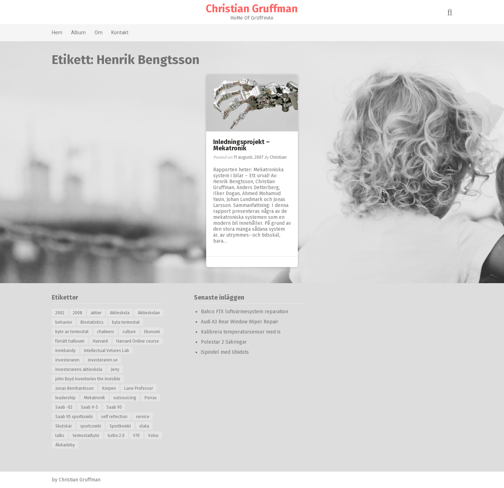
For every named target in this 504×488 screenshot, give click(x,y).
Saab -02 (64, 407)
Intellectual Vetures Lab (107, 350)
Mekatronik (94, 397)
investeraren (68, 360)
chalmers (105, 331)
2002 (60, 312)
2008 (78, 312)
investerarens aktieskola (79, 369)
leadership (66, 397)
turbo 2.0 (116, 435)
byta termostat (126, 322)
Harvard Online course (138, 341)
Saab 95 (114, 407)
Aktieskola (120, 312)
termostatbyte (86, 435)
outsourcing (125, 397)
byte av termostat (72, 331)
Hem (57, 32)
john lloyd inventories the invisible (88, 378)
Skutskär (64, 426)
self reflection (115, 416)
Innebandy (66, 350)
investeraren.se (103, 360)
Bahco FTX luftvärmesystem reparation (244, 312)
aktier (96, 312)
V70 (136, 435)
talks (60, 435)
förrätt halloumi (70, 341)
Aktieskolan (149, 312)
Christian (278, 157)
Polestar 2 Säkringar (224, 342)
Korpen (109, 388)
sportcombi (91, 426)
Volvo (153, 435)
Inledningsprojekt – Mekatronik (241, 145)
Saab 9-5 (89, 407)
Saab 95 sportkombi (74, 416)
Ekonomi (152, 331)
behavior (64, 322)
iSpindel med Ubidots (225, 352)
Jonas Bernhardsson (75, 388)
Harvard (100, 341)
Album (78, 32)
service (143, 416)
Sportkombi (120, 426)
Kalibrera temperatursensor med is (241, 332)
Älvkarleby (65, 445)
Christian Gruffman (252, 8)
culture (129, 331)
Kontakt (120, 32)
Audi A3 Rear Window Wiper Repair (240, 322)
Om (99, 32)
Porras (151, 397)
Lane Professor (139, 388)
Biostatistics (92, 322)
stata (144, 426)
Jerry (115, 369)
